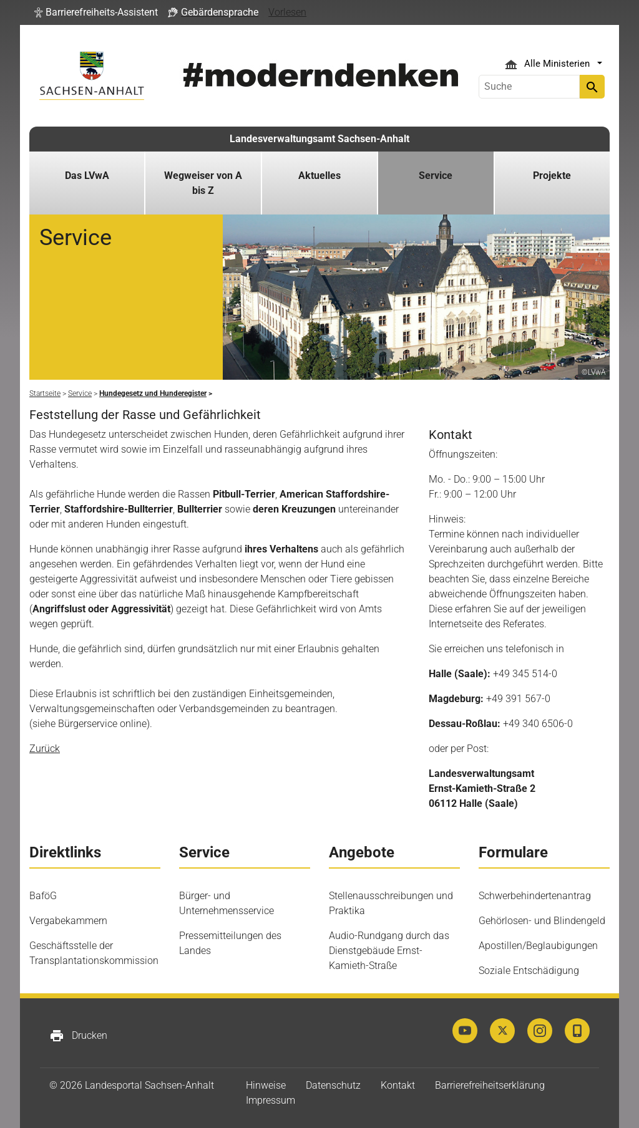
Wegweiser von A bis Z (203, 183)
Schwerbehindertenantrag (535, 896)
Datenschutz (333, 1085)
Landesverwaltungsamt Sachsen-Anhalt (319, 139)
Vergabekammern (68, 921)
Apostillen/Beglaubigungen (538, 946)
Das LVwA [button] (87, 175)
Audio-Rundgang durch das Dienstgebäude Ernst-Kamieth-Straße (389, 950)
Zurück (44, 748)
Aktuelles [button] (319, 175)
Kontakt (398, 1085)
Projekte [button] (552, 175)
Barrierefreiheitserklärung (490, 1085)
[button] (96, 12)
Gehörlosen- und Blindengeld (542, 921)
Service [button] (435, 175)
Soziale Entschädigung (529, 970)
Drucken (78, 1035)
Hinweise (266, 1085)
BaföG (43, 896)
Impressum (270, 1100)
